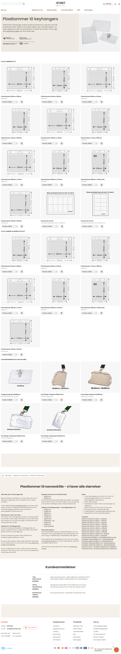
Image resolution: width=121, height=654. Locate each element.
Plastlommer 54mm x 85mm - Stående (94, 520)
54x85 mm (47, 511)
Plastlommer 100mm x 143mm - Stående (94, 532)
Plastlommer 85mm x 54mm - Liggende (94, 522)
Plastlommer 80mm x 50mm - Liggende (94, 519)
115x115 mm (47, 522)
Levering (55, 631)
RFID (78, 10)
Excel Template (49, 526)
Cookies (95, 631)
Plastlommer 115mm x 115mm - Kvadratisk (94, 535)
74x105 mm (47, 517)
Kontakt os (56, 626)
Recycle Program (98, 637)
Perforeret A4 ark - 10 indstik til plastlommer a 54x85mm (99, 547)
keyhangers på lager (49, 541)
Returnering (56, 634)
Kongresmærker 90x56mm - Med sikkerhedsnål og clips (99, 537)
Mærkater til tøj (37, 10)
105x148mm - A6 (49, 520)
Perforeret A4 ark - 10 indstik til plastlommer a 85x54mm (99, 548)
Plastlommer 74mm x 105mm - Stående (94, 528)
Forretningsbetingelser (100, 626)
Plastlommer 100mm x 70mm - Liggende (94, 526)
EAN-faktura (57, 640)
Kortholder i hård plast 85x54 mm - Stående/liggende (98, 543)
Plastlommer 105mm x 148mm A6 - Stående (95, 534)
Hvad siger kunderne (99, 640)
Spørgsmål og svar (59, 629)
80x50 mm (47, 509)
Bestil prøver (57, 637)
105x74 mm (47, 519)
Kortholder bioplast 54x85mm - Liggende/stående (97, 541)
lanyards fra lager (13, 31)
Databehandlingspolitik (100, 629)
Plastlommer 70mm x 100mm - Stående (94, 524)
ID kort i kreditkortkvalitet (19, 506)
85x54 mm (47, 496)
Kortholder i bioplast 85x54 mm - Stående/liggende (98, 539)
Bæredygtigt (77, 640)
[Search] (13, 3)
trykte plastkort (71, 534)
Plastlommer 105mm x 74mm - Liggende (94, 530)
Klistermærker (52, 10)
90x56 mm (47, 524)
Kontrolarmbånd (67, 10)
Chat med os (30, 628)
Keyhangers (88, 10)
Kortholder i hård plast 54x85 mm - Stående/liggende (98, 545)
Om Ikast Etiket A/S (99, 634)
